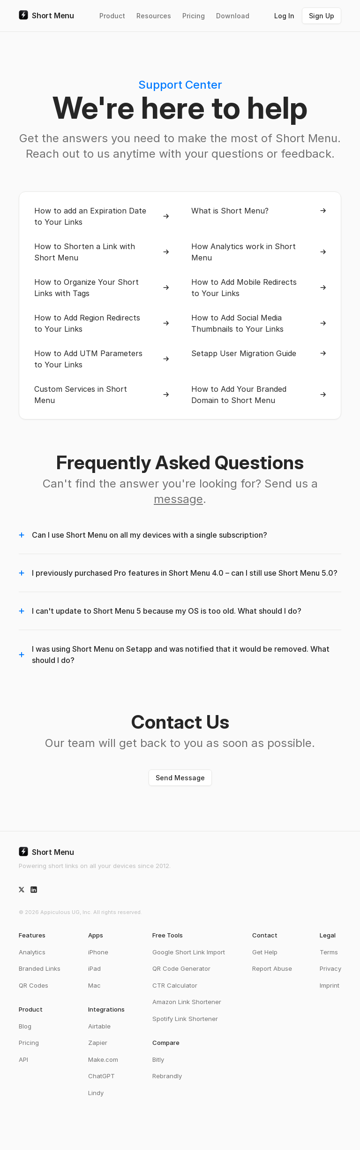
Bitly (158, 1059)
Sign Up (321, 16)
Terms (329, 952)
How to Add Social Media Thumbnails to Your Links (258, 323)
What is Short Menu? (258, 210)
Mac (94, 985)
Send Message (180, 778)
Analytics (32, 952)
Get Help (265, 952)
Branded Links (39, 968)
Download (232, 16)
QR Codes (33, 985)
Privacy (330, 968)
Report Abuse (272, 968)
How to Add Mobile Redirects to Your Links (258, 287)
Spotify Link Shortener (185, 1018)
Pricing (193, 16)
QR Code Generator (181, 968)
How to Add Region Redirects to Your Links (101, 323)
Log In (284, 16)
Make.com (103, 1059)
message (178, 499)
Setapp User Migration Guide (258, 353)
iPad (94, 968)
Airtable (99, 1026)
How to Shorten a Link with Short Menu (101, 252)
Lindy (96, 1093)
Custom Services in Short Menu (101, 394)
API (23, 1059)
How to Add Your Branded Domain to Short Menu (258, 394)
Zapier (97, 1042)
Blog (25, 1026)
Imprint (329, 985)
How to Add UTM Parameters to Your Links (101, 359)
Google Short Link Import (188, 952)
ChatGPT (101, 1076)
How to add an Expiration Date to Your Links (101, 216)
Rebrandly (167, 1076)
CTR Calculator (174, 985)
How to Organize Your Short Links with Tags (101, 287)
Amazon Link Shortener (186, 1001)
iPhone (98, 952)
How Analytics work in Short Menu (258, 252)
